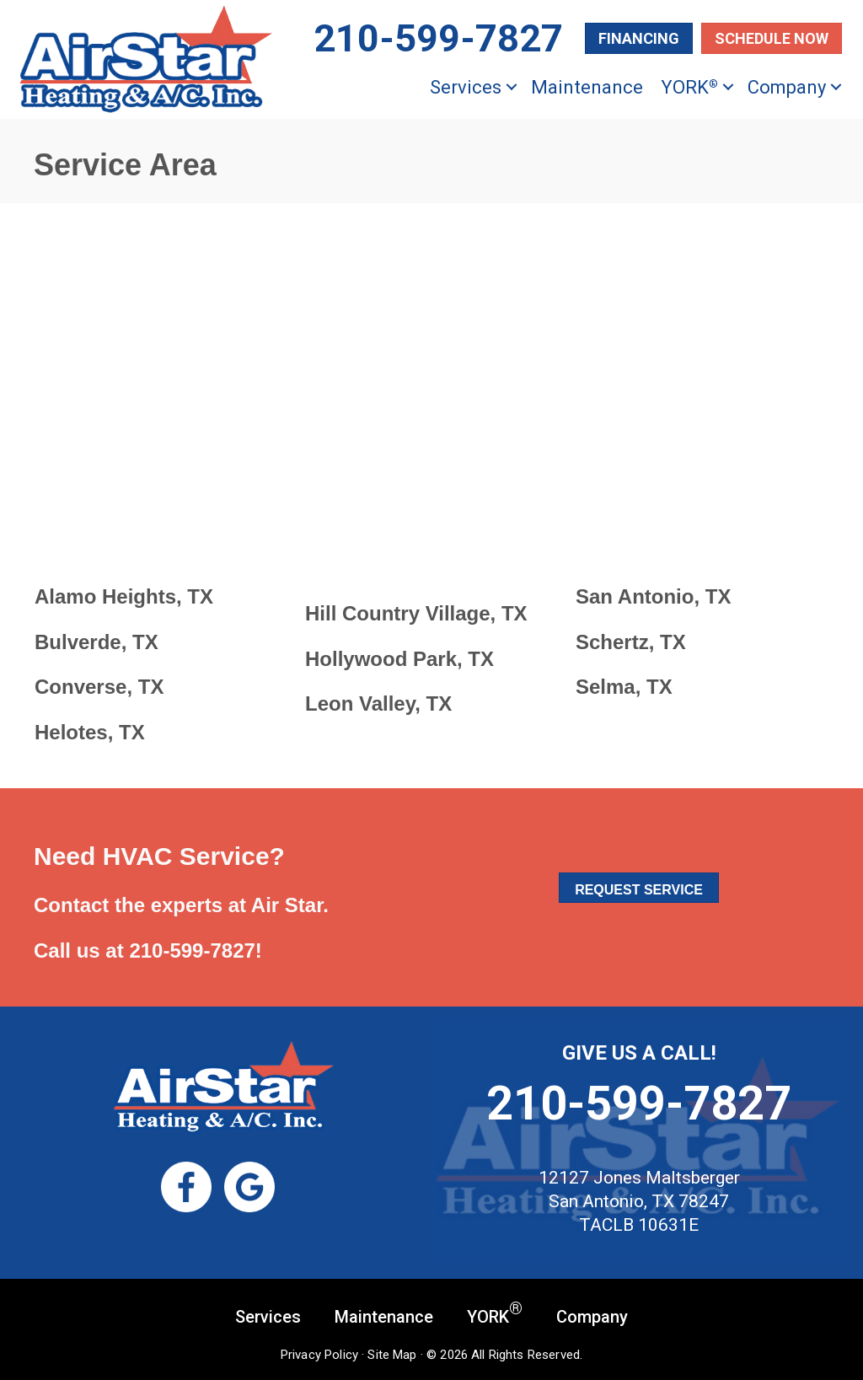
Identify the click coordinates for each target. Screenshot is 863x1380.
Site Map (391, 1354)
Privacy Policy (319, 1354)
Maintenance (587, 87)
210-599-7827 (192, 950)
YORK (689, 87)
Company (787, 87)
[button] (511, 87)
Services (465, 87)
